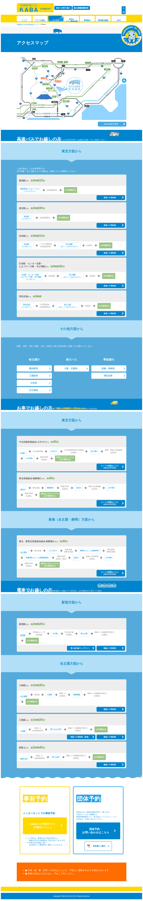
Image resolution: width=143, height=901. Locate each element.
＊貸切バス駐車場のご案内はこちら (70, 408)
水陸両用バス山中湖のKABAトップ (27, 24)
